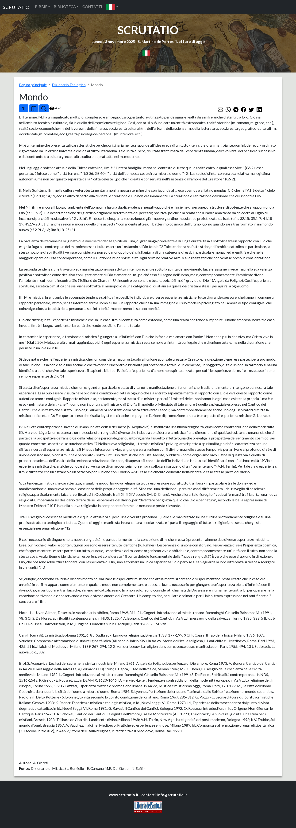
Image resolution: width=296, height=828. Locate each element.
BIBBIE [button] (41, 6)
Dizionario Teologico (69, 84)
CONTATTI (92, 6)
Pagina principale (33, 84)
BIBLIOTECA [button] (65, 6)
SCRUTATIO (16, 7)
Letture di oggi (190, 41)
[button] (112, 7)
